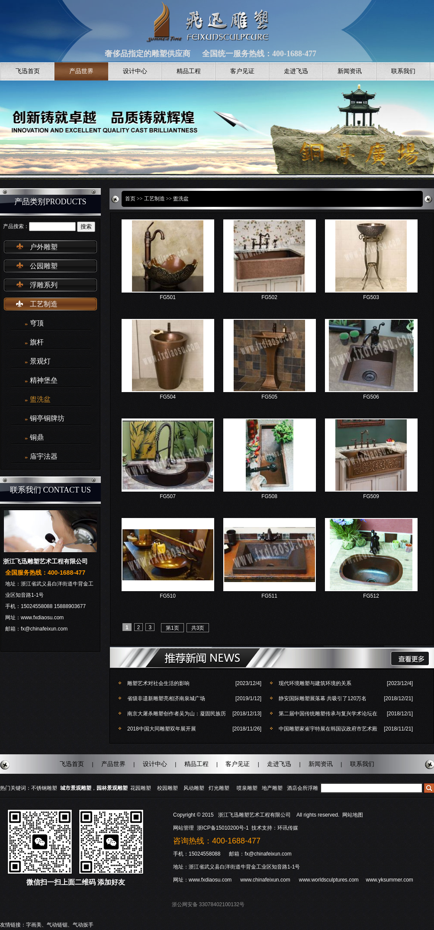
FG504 (168, 397)
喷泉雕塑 (247, 788)
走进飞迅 (296, 71)
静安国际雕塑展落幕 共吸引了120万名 (322, 698)
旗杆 (37, 342)
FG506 (371, 397)
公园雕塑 (44, 266)
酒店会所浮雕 (302, 788)
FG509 (371, 496)
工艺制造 (44, 304)
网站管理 (183, 828)
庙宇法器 (44, 456)
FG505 (269, 397)
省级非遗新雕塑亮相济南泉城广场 (166, 698)
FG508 (269, 496)
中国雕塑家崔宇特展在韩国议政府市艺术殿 (328, 729)
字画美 (34, 925)
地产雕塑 (272, 788)
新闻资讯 (350, 71)
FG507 (168, 496)
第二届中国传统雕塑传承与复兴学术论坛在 (328, 714)
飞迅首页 (28, 71)
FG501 (168, 297)
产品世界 (81, 71)
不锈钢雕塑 (44, 788)
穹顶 (37, 323)
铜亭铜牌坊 (47, 418)
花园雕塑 (140, 788)
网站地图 (352, 815)
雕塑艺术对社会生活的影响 (158, 683)
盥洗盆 (40, 399)
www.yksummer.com (389, 880)
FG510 (168, 596)
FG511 (269, 596)
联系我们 (403, 71)
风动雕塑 (193, 788)
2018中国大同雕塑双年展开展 (161, 729)
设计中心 (135, 71)
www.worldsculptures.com (329, 880)
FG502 (269, 297)
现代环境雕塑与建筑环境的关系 (315, 683)
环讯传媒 (287, 828)
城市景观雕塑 (75, 788)
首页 (130, 199)
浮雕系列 (44, 285)
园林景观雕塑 (112, 788)
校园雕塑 (167, 788)
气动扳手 (83, 925)
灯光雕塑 (219, 788)
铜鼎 (37, 437)
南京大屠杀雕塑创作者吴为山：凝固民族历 (176, 714)
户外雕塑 (44, 247)
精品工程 (189, 71)
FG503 (371, 297)
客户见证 (242, 71)
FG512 (371, 596)
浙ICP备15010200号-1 (223, 828)
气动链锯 (57, 925)
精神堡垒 (44, 380)
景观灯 (40, 361)
